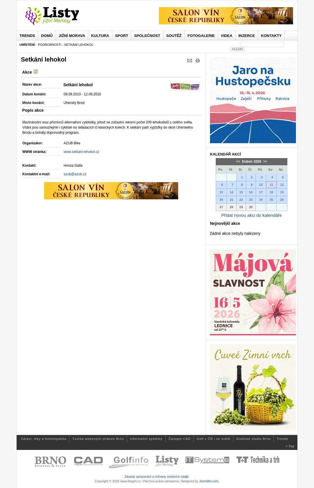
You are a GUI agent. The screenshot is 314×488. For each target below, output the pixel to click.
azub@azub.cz (75, 174)
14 (231, 192)
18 (271, 192)
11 (271, 184)
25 (271, 199)
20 (221, 199)
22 (241, 199)
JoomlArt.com (208, 481)
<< (238, 162)
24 (260, 199)
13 (221, 192)
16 (250, 192)
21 (231, 199)
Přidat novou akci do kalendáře (251, 215)
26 (282, 199)
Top (292, 446)
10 (260, 184)
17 (260, 192)
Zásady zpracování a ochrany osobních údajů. (157, 476)
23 (250, 199)
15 (241, 192)
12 (282, 184)
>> (264, 162)
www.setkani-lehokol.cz (81, 152)
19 (282, 192)
